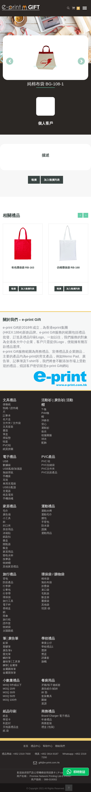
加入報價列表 (52, 179)
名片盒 (7, 419)
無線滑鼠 (8, 472)
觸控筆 (7, 657)
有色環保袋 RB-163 (22, 267)
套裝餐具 (46, 696)
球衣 (44, 438)
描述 (45, 155)
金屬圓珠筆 (9, 668)
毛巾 (5, 510)
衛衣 (44, 431)
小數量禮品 (11, 680)
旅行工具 (8, 600)
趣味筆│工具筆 (11, 661)
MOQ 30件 (9, 692)
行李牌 (7, 586)
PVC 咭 (45, 461)
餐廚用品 (48, 680)
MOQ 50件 (9, 696)
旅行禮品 (9, 574)
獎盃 (44, 654)
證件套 (7, 623)
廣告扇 (7, 514)
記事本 (7, 415)
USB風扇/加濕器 (12, 468)
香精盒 (7, 608)
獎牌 (44, 650)
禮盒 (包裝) (47, 726)
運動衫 (45, 427)
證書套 (45, 657)
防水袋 (45, 525)
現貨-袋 (45, 608)
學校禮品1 (47, 646)
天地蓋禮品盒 (10, 726)
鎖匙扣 (7, 536)
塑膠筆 (7, 646)
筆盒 (5, 434)
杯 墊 (44, 692)
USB (5, 461)
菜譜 (44, 703)
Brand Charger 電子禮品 (55, 715)
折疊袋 (45, 586)
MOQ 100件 (10, 699)
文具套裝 (8, 426)
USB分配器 (9, 487)
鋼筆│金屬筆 (10, 665)
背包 (5, 578)
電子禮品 (9, 457)
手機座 (7, 476)
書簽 (5, 430)
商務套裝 (46, 723)
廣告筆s (7, 650)
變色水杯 (8, 555)
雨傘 (5, 615)
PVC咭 (7, 445)
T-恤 (43, 409)
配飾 (44, 442)
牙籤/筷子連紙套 (50, 684)
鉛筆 (5, 642)
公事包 (7, 589)
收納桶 (7, 562)
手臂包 (45, 521)
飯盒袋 (45, 597)
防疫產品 (8, 582)
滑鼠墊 (7, 437)
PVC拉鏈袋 (48, 464)
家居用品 (8, 551)
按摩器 (7, 559)
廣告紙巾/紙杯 (49, 688)
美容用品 (8, 529)
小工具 (7, 518)
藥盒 (5, 540)
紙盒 (5, 715)
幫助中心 (48, 746)
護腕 (44, 529)
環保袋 (7, 597)
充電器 (7, 491)
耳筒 (5, 479)
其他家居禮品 (10, 566)
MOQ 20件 (9, 688)
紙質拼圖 (8, 448)
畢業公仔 (46, 642)
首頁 (25, 746)
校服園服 (46, 435)
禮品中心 (35, 746)
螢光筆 (7, 654)
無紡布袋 (46, 582)
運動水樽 (46, 510)
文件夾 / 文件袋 (12, 422)
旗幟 (44, 661)
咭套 (5, 441)
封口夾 (7, 525)
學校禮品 (48, 638)
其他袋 (45, 604)
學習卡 (7, 719)
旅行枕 (7, 619)
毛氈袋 (45, 593)
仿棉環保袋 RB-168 (68, 267)
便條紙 (7, 404)
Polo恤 (45, 412)
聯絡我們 (60, 746)
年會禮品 (46, 719)
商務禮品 (48, 711)
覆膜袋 (45, 600)
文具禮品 (9, 400)
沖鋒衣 (45, 420)
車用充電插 (9, 483)
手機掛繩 (8, 498)
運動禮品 (48, 506)
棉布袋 (45, 578)
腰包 (44, 518)
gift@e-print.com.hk (49, 762)
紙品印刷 (9, 711)
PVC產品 (48, 457)
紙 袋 (6, 730)
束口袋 (45, 589)
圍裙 (44, 699)
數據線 (7, 464)
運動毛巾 (46, 514)
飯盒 (5, 547)
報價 (34, 179)
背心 (44, 424)
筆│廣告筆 (10, 638)
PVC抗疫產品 (49, 472)
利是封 (7, 723)
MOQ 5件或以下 (12, 684)
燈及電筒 (8, 494)
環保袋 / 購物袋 (52, 574)
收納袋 (7, 626)
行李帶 (7, 593)
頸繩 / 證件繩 (10, 408)
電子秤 (7, 604)
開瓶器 (7, 544)
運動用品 (46, 533)
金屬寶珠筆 (9, 672)
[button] (6, 57)
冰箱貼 (7, 533)
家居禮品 (9, 506)
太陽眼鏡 (8, 630)
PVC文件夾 (48, 468)
